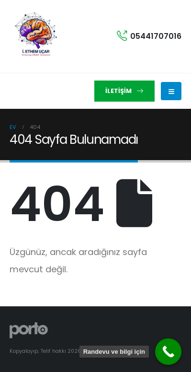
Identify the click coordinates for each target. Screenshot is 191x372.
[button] (124, 91)
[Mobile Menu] (171, 91)
